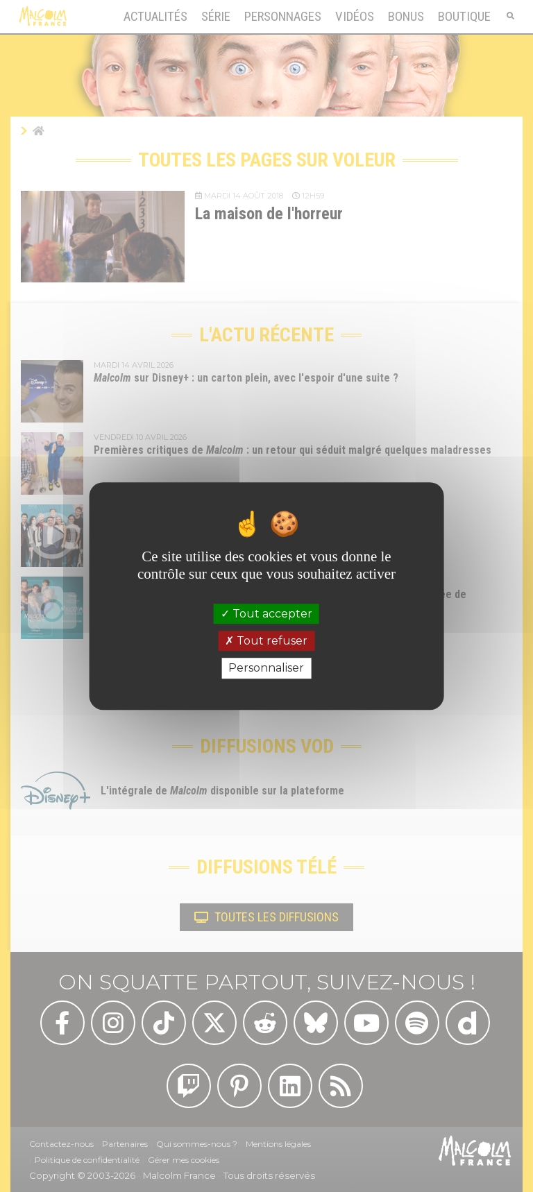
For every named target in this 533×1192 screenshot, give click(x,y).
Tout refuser (266, 640)
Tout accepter (266, 613)
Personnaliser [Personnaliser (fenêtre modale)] (266, 668)
